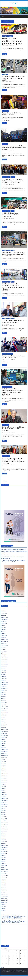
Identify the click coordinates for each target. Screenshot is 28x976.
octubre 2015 (4, 849)
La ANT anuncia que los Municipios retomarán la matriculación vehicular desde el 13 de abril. (13, 286)
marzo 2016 (3, 839)
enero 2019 (3, 772)
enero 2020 (3, 747)
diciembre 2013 (4, 894)
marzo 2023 (3, 676)
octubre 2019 (4, 753)
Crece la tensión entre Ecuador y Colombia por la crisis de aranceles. (13, 322)
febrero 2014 (4, 890)
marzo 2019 (3, 767)
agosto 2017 (4, 806)
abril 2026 (3, 609)
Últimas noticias (9, 386)
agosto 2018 (4, 782)
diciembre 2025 (4, 617)
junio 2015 (3, 857)
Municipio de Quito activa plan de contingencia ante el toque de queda (13, 78)
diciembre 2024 (4, 639)
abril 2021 (3, 721)
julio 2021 (3, 717)
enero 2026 (3, 615)
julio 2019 (3, 759)
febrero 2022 (4, 702)
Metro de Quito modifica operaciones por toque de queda (12, 41)
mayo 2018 (3, 788)
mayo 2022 (3, 696)
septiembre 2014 (4, 875)
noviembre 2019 (4, 751)
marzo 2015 (3, 863)
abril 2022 (3, 698)
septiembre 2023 (4, 664)
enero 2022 (3, 704)
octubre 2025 (4, 621)
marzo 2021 (3, 723)
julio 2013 (3, 904)
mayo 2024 (3, 647)
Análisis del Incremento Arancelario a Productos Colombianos (10, 214)
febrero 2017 (4, 818)
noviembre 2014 (4, 871)
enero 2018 (3, 796)
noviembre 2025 (4, 619)
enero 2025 (3, 637)
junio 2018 (3, 786)
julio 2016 (3, 833)
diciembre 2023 (4, 658)
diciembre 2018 (4, 774)
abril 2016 (3, 837)
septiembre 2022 (4, 688)
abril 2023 (3, 674)
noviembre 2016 (4, 824)
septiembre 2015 (4, 851)
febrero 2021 (4, 725)
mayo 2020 (3, 743)
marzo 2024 (3, 651)
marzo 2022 (3, 700)
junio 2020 (3, 741)
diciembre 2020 (4, 729)
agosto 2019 (4, 757)
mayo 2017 (3, 812)
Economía (5, 177)
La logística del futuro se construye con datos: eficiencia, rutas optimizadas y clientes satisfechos (12, 391)
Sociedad (10, 36)
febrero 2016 (4, 841)
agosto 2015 (4, 853)
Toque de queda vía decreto (11, 113)
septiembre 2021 (4, 713)
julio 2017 (3, 808)
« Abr (2, 967)
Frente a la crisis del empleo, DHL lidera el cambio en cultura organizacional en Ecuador (12, 181)
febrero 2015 (4, 865)
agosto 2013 (4, 902)
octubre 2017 (4, 802)
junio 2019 (3, 761)
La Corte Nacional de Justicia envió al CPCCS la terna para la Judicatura (14, 428)
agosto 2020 (4, 737)
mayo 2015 (3, 859)
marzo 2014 (3, 888)
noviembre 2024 (4, 641)
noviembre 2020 (4, 731)
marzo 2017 (3, 816)
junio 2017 (3, 810)
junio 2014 (3, 881)
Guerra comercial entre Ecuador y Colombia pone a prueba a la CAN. (13, 253)
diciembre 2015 (4, 845)
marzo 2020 (3, 745)
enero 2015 (3, 867)
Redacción (12, 45)
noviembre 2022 (4, 684)
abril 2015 (3, 861)
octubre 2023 (4, 662)
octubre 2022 (4, 686)
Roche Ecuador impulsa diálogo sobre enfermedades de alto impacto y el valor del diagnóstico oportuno (13, 460)
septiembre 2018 (4, 780)
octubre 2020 (4, 733)
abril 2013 (3, 910)
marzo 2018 (3, 792)
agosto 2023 (4, 666)
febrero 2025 (4, 635)
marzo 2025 (3, 633)
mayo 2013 (3, 908)
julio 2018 (3, 784)
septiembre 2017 (4, 804)
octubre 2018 (4, 778)
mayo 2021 (3, 719)
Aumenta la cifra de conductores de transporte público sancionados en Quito (14, 147)
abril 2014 (3, 886)
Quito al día (5, 36)
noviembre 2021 (4, 708)
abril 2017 (3, 814)
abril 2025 (3, 631)
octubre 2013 (4, 898)
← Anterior (4, 481)
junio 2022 (3, 694)
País (3, 110)
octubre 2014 (4, 873)
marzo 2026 (3, 611)
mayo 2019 (3, 763)
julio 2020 (3, 739)
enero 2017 (3, 820)
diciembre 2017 (4, 798)
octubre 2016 (4, 827)
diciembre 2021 (4, 706)
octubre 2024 (4, 643)
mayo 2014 (3, 884)
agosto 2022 (4, 690)
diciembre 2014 (4, 869)
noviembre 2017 (4, 800)
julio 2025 (3, 625)
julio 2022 (3, 692)
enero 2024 (3, 656)
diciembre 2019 (4, 749)
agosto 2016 (4, 831)
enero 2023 (3, 680)
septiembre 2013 (4, 900)
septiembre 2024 (4, 645)
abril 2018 (3, 790)
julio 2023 (3, 668)
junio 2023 (3, 670)
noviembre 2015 (4, 847)
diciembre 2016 (4, 822)
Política (7, 110)
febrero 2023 (4, 678)
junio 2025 (3, 627)
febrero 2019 (4, 770)
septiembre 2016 (4, 829)
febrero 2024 (4, 653)
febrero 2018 (4, 794)
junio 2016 (3, 835)
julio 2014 (3, 879)
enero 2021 (3, 727)
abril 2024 (3, 649)
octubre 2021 (4, 710)
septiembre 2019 (4, 755)
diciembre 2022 (4, 682)
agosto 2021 (4, 715)
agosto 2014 (4, 877)
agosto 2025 (4, 623)
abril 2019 (3, 765)
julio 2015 (3, 855)
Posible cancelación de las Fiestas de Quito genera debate (13, 356)
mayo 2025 (3, 629)
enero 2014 (3, 892)
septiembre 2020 (4, 735)
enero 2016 (3, 843)
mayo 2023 (3, 672)
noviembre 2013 (4, 896)
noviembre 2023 (4, 660)
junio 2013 (3, 906)
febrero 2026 (4, 613)
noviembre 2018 (4, 776)
